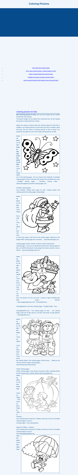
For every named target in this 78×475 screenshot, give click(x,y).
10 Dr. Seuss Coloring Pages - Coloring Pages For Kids (41, 71)
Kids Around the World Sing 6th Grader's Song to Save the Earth (41, 80)
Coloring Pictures (39, 3)
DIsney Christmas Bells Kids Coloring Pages (41, 74)
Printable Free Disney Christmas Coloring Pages (41, 77)
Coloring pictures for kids (26, 112)
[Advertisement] (39, 22)
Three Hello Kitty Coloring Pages (41, 68)
